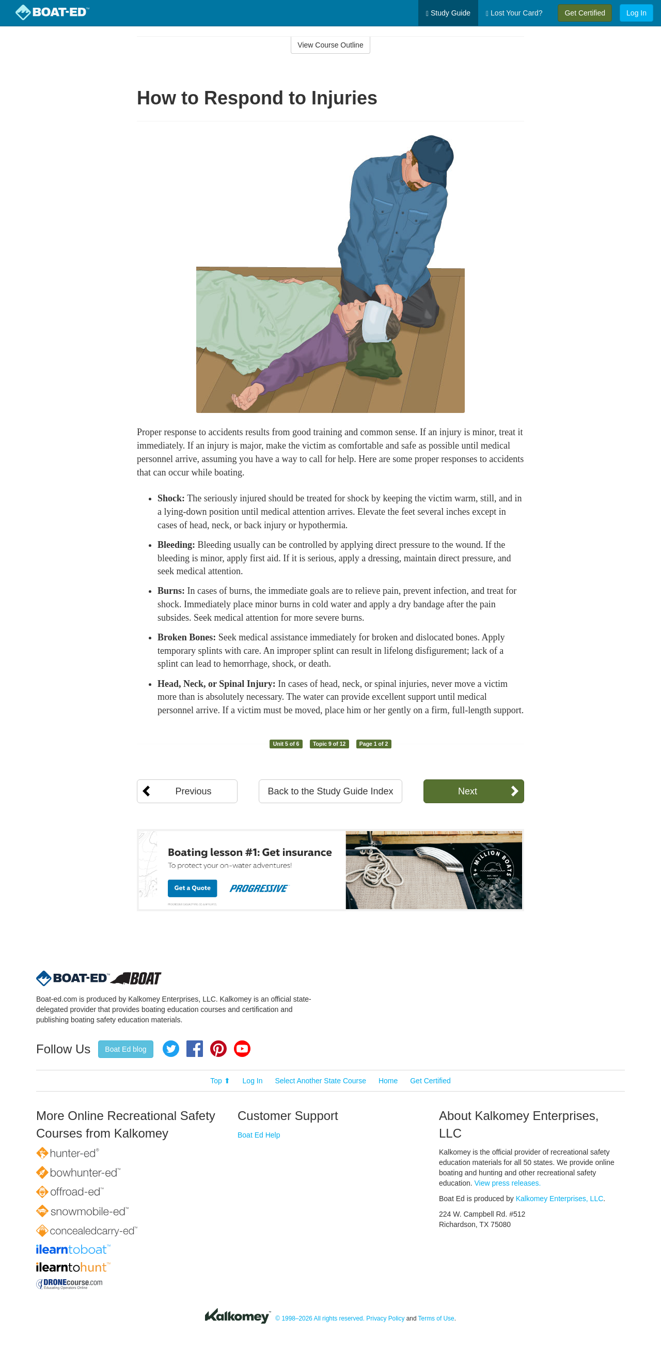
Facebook (194, 1048)
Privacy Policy (385, 1318)
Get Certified (584, 13)
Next (467, 791)
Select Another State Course (320, 1081)
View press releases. (508, 1183)
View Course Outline (330, 45)
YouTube (242, 1048)
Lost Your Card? (514, 13)
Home (388, 1081)
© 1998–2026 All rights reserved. (320, 1318)
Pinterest (218, 1048)
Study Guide (448, 13)
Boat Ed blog (125, 1049)
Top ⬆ (220, 1081)
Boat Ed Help (259, 1135)
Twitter (171, 1048)
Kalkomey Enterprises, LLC (560, 1198)
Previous (193, 791)
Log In (636, 13)
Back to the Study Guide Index (330, 791)
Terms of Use (436, 1318)
